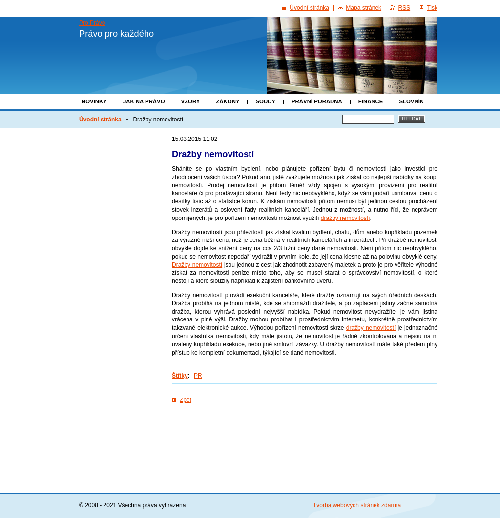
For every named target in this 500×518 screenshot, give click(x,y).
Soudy (265, 101)
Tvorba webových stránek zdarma (357, 505)
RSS (404, 7)
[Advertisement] (304, 436)
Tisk (432, 7)
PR (198, 375)
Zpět (185, 400)
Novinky (94, 101)
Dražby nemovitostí (197, 264)
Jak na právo (144, 101)
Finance (370, 101)
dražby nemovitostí (345, 218)
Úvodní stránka (100, 119)
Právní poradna (317, 101)
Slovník (411, 101)
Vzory (190, 101)
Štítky (180, 375)
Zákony (227, 101)
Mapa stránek (363, 7)
